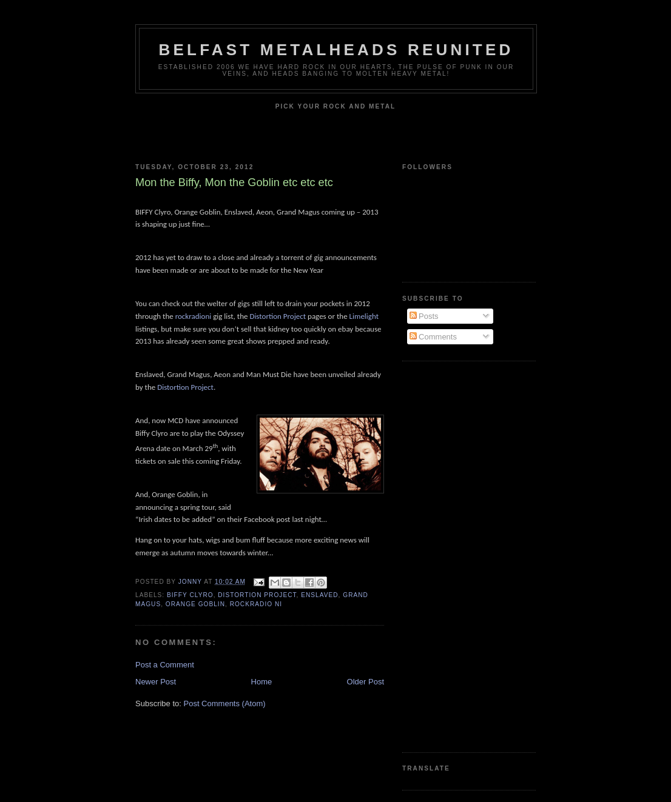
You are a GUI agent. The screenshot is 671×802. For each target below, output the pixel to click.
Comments (433, 336)
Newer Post (155, 681)
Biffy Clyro (190, 595)
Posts (424, 316)
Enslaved (319, 595)
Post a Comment (164, 664)
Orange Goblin (195, 604)
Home (261, 681)
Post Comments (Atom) (225, 703)
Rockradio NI (256, 604)
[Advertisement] (450, 555)
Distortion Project (257, 595)
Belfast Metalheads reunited (336, 50)
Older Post (365, 681)
